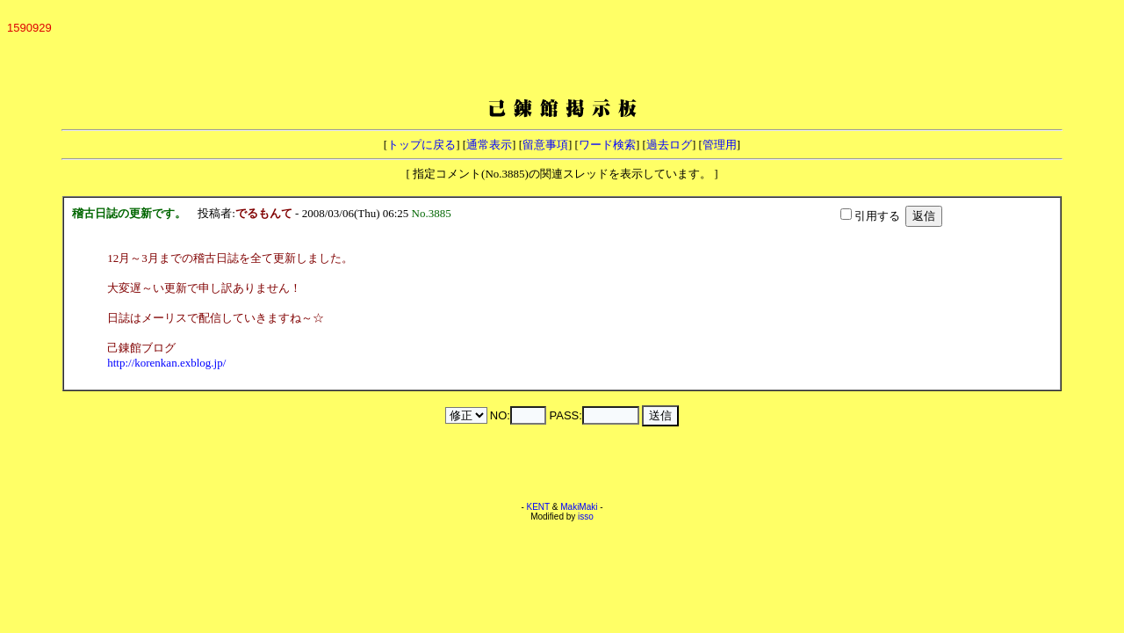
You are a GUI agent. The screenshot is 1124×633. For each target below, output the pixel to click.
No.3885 (435, 213)
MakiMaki (578, 507)
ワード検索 (607, 144)
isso (586, 516)
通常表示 (489, 144)
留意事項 (545, 144)
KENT (539, 507)
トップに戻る (421, 144)
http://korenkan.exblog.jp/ (166, 362)
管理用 (719, 144)
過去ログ (669, 144)
